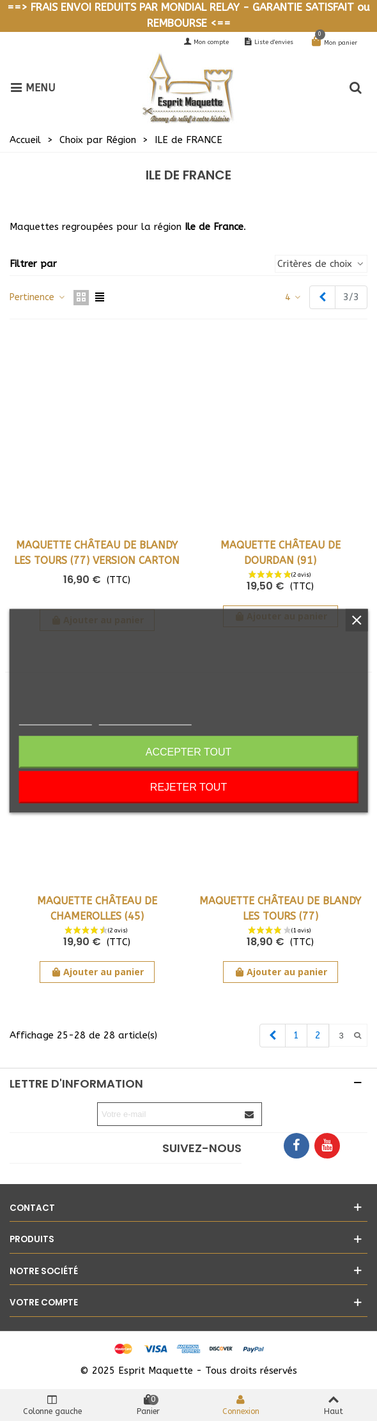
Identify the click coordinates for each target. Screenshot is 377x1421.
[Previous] (322, 297)
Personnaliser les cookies (145, 719)
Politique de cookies (55, 719)
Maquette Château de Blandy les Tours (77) (280, 908)
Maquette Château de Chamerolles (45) (97, 908)
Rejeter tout (188, 786)
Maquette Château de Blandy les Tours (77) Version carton (97, 552)
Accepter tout (189, 751)
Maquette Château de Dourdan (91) (280, 552)
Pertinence (38, 297)
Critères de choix (321, 264)
